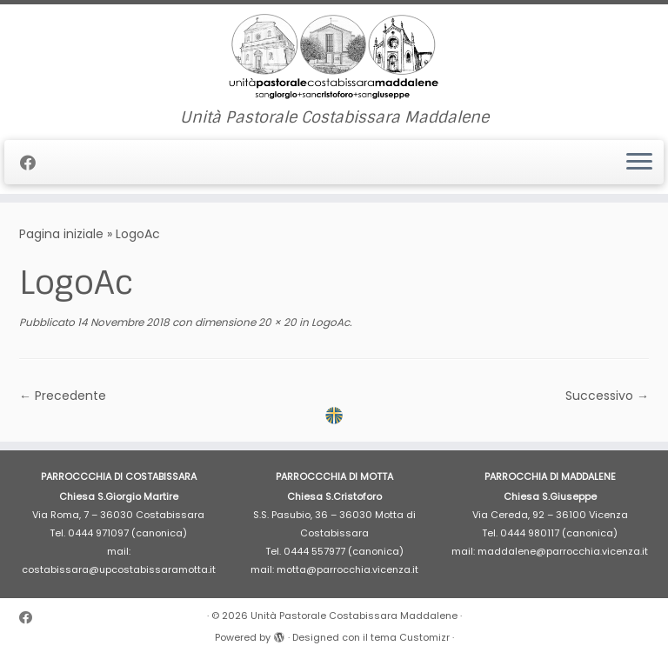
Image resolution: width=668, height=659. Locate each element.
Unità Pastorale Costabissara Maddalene (354, 615)
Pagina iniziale (61, 234)
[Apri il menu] (639, 163)
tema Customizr (410, 637)
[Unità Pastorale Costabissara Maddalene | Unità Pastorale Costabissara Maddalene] (334, 56)
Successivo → (607, 395)
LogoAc (329, 322)
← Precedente (62, 395)
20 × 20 (276, 322)
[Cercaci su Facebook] (33, 163)
